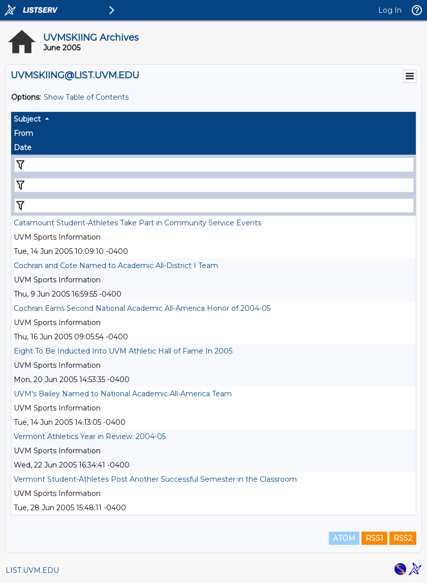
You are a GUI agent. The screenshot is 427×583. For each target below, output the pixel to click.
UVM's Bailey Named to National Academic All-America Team (123, 393)
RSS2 (402, 538)
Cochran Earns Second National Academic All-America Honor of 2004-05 (142, 308)
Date (23, 147)
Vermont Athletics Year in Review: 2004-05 (90, 436)
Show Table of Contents (86, 97)
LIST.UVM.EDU (32, 570)
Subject (27, 119)
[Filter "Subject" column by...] (214, 165)
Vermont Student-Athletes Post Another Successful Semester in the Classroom (155, 479)
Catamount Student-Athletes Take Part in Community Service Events (137, 222)
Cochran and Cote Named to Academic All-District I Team (116, 265)
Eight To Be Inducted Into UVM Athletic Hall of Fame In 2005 (123, 351)
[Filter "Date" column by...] (214, 205)
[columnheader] (213, 119)
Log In (390, 10)
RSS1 (374, 538)
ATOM (344, 538)
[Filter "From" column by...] (214, 185)
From (23, 133)
